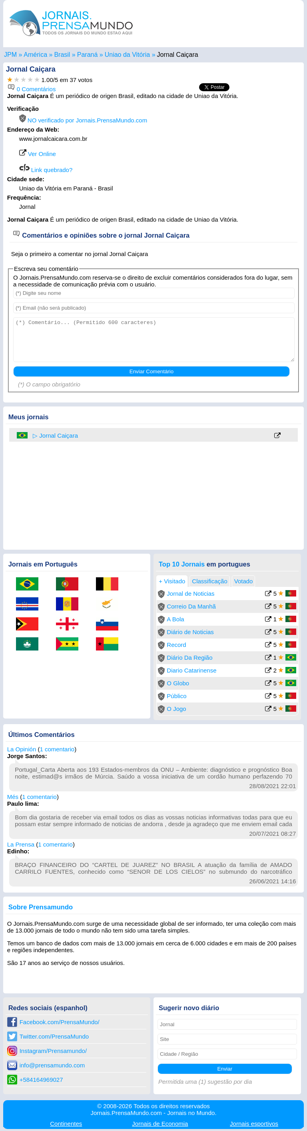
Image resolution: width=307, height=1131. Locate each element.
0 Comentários (31, 89)
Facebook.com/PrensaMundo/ (60, 1022)
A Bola (175, 619)
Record (176, 644)
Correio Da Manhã (191, 606)
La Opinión (21, 749)
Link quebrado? (46, 169)
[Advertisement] (232, 155)
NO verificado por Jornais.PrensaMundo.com (83, 120)
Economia (160, 1123)
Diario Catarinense (191, 670)
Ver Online (37, 153)
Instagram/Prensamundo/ (53, 1050)
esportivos (254, 1123)
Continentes (66, 1123)
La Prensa (20, 844)
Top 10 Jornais (182, 564)
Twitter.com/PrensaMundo (54, 1036)
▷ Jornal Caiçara (55, 435)
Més (12, 796)
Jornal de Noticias (190, 593)
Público (176, 696)
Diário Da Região (189, 657)
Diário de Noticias (190, 632)
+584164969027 (41, 1079)
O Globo (178, 683)
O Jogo (176, 708)
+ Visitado (172, 581)
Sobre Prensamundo (40, 907)
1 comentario (57, 749)
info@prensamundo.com (52, 1065)
